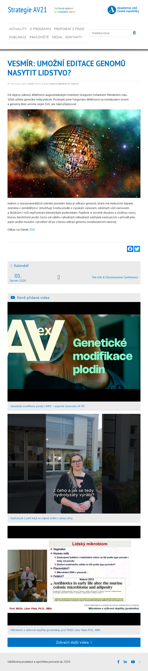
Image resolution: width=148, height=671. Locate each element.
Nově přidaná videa (33, 297)
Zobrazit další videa (74, 642)
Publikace (17, 37)
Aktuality (18, 29)
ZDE (32, 229)
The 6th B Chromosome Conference (115, 277)
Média (57, 37)
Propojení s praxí (69, 29)
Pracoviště (39, 37)
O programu (40, 29)
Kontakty (73, 37)
